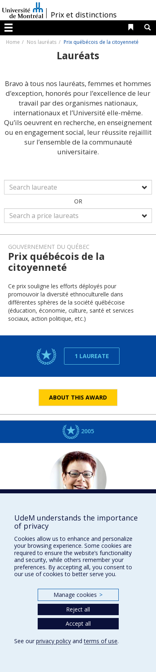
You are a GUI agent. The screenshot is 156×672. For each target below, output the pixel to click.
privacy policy (53, 641)
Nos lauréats (42, 42)
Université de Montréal (22, 10)
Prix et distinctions (84, 14)
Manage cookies (78, 595)
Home (13, 42)
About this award (78, 397)
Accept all (78, 623)
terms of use (101, 641)
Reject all (78, 609)
